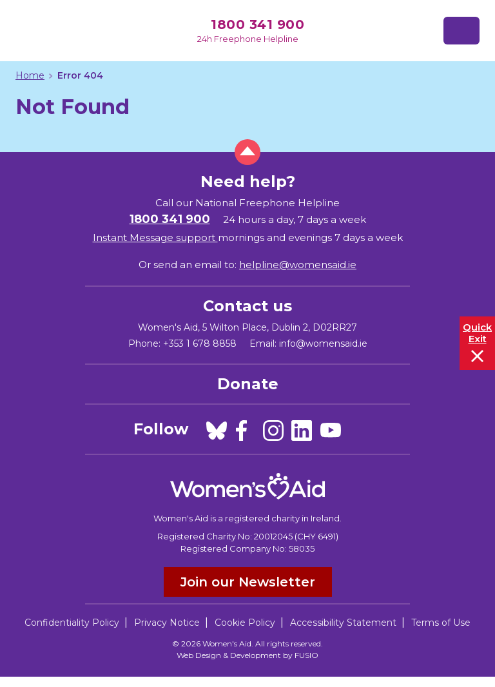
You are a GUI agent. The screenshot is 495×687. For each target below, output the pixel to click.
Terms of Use (441, 622)
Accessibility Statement (343, 622)
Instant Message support (155, 237)
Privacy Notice (167, 622)
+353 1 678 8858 (200, 343)
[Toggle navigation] (461, 30)
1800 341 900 (257, 24)
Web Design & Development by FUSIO (247, 655)
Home (29, 75)
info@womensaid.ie (323, 343)
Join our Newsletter (247, 582)
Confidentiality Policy (71, 622)
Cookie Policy (245, 622)
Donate (247, 383)
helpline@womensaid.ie (297, 264)
